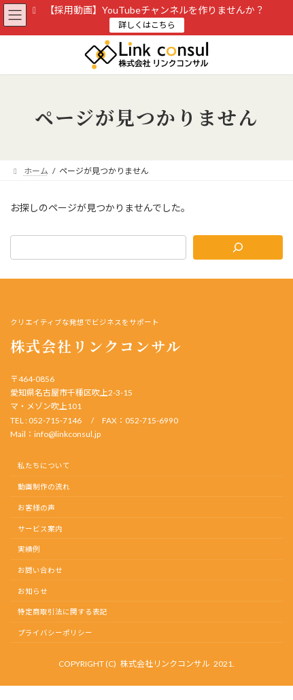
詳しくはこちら (146, 25)
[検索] (238, 247)
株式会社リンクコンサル (165, 664)
